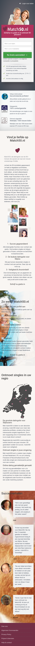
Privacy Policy (6, 634)
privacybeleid (14, 61)
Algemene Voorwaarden (9, 630)
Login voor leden (26, 3)
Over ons (4, 626)
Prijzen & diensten (7, 638)
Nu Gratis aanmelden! (17, 55)
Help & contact (6, 642)
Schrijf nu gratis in (17, 284)
